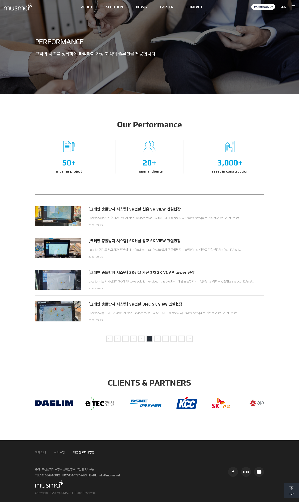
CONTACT (194, 7)
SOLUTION (114, 7)
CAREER (166, 7)
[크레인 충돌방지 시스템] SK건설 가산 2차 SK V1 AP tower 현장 (141, 272)
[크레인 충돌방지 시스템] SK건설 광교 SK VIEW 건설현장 (134, 240)
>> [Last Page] (189, 338)
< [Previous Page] (117, 338)
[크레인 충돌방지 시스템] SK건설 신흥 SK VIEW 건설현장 (134, 209)
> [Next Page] (181, 338)
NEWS (141, 7)
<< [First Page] (109, 338)
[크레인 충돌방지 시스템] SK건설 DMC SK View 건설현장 (135, 304)
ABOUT (86, 7)
